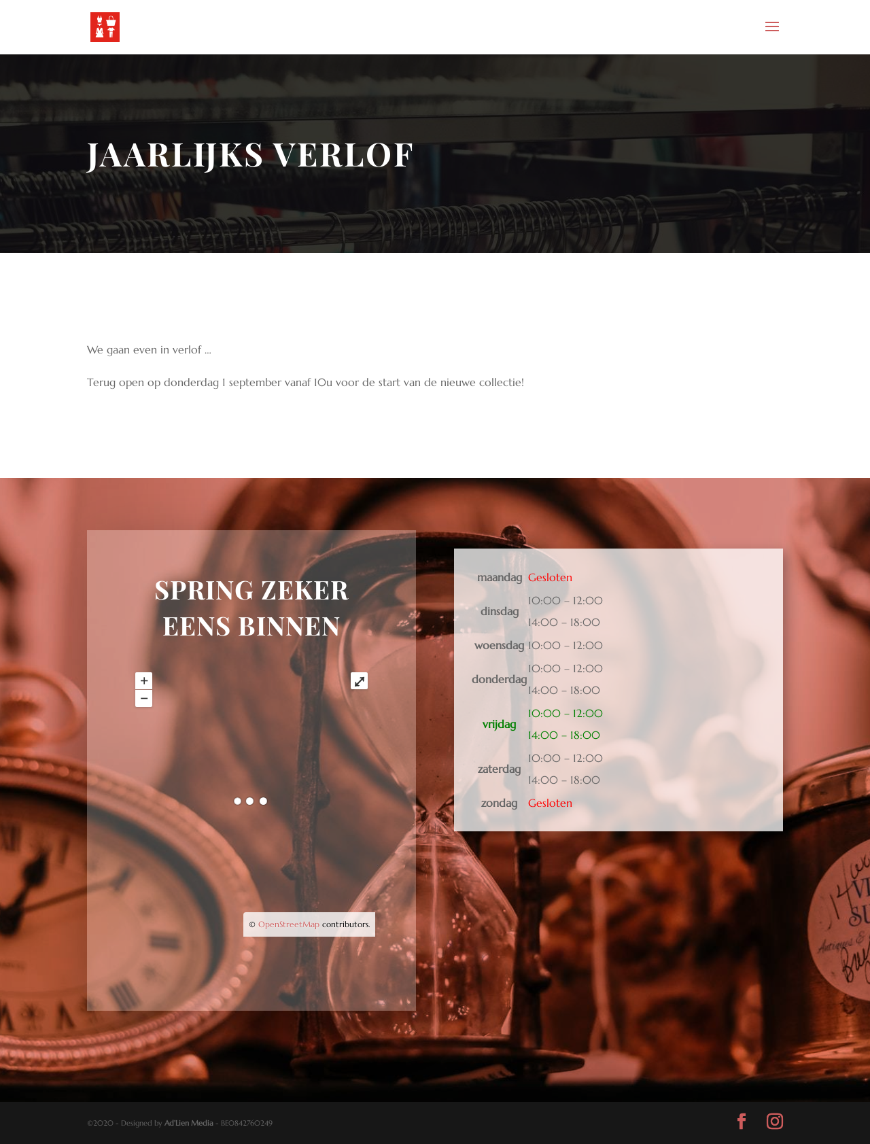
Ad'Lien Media (188, 1123)
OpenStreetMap (288, 924)
